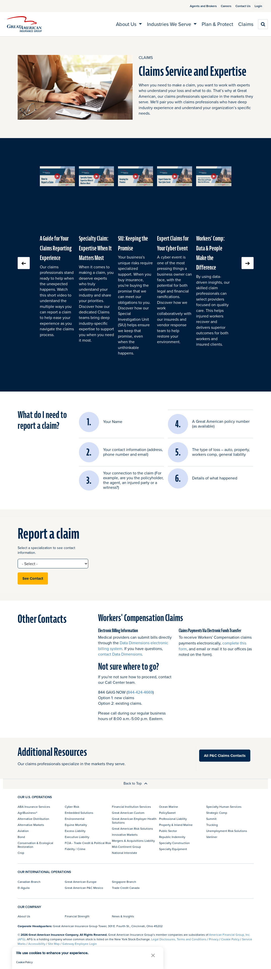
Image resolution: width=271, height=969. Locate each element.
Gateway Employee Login (79, 944)
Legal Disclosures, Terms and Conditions (178, 939)
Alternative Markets (31, 825)
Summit (211, 819)
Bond (21, 837)
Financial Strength (77, 916)
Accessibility (36, 944)
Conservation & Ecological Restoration (35, 845)
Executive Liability (77, 837)
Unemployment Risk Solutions (226, 831)
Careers (220, 6)
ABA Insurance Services (34, 806)
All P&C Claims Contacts (225, 755)
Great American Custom (128, 813)
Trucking (212, 825)
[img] (24, 24)
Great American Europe (81, 882)
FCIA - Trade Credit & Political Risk (88, 843)
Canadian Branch (29, 882)
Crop (21, 853)
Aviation (23, 831)
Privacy (214, 939)
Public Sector (168, 831)
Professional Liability (173, 819)
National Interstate (124, 853)
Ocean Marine (168, 806)
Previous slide (24, 263)
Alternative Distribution (33, 819)
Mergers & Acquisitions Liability (133, 840)
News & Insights (123, 916)
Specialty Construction (174, 843)
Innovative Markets (125, 834)
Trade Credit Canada (125, 888)
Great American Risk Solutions (132, 828)
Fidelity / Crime (75, 849)
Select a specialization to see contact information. (46, 550)
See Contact (32, 578)
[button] (57, 176)
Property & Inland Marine (176, 825)
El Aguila (23, 888)
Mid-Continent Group (126, 847)
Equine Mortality (76, 825)
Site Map (54, 944)
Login (256, 6)
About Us (24, 916)
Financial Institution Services (131, 806)
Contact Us (237, 6)
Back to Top (135, 783)
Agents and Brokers (197, 6)
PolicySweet (167, 813)
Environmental (74, 819)
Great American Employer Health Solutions (134, 820)
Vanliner (211, 837)
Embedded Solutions (79, 813)
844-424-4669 (140, 692)
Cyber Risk (72, 806)
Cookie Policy (230, 939)
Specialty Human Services (224, 806)
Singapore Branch (124, 882)
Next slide (248, 263)
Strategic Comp (216, 813)
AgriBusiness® (27, 813)
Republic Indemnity (172, 837)
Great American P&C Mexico (84, 888)
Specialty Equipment (173, 849)
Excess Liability (75, 831)
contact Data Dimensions (120, 654)
